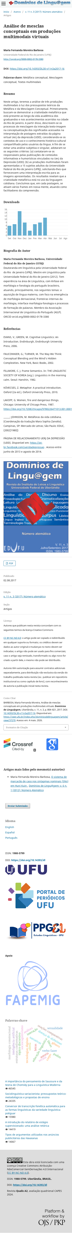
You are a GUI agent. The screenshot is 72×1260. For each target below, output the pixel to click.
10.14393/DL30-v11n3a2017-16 (19, 713)
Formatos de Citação (17, 727)
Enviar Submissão (18, 805)
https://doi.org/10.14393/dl (28, 860)
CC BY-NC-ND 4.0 (12, 637)
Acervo (17, 11)
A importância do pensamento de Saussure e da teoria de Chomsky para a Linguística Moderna (33, 1083)
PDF (10, 563)
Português (11, 837)
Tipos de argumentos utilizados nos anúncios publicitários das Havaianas (32, 1136)
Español (10, 832)
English (9, 827)
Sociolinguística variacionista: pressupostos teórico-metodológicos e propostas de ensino (35, 1095)
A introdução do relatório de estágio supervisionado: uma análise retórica (27, 1123)
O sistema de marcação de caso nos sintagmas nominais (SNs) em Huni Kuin (39, 781)
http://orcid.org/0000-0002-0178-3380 (23, 59)
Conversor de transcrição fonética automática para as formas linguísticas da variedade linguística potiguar (35, 1109)
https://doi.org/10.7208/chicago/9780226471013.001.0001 (38, 409)
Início (6, 11)
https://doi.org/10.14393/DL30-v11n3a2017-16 (37, 68)
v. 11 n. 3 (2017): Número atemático (43, 11)
